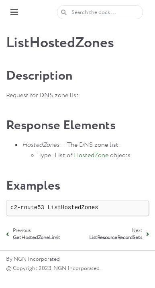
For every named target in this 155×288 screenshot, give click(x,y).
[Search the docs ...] (100, 12)
